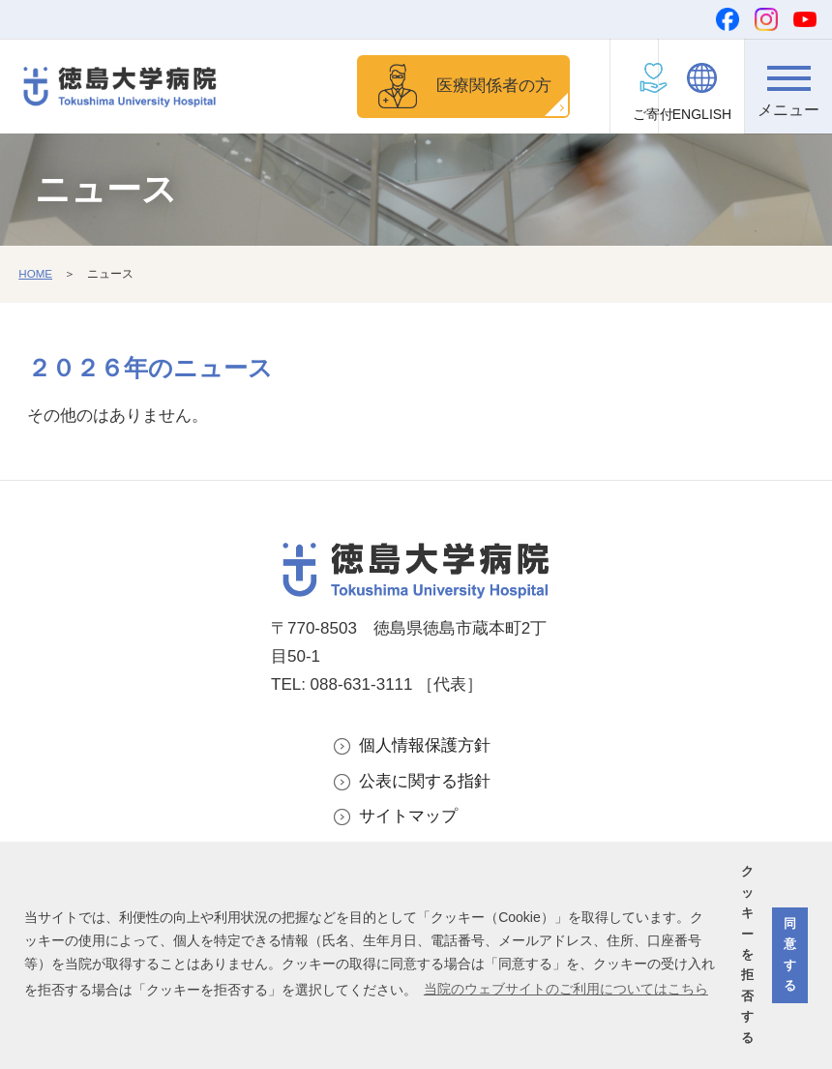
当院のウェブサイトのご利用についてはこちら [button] (566, 988)
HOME (35, 275)
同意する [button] (790, 955)
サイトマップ (408, 820)
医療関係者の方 (478, 86)
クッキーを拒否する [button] (747, 954)
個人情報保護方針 (424, 747)
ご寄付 (615, 114)
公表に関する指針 (424, 783)
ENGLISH (701, 114)
